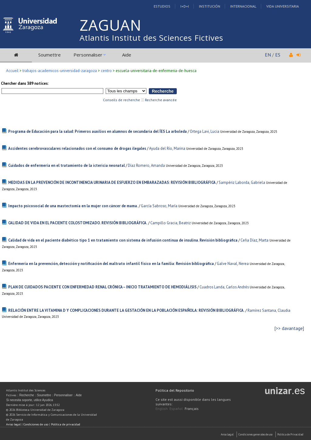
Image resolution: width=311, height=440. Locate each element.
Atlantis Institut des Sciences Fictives (151, 37)
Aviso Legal (227, 434)
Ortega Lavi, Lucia (204, 131)
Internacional (243, 6)
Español (176, 408)
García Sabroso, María (159, 205)
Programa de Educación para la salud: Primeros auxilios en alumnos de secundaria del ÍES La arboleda (97, 131)
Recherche (26, 395)
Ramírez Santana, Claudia (269, 310)
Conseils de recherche (121, 100)
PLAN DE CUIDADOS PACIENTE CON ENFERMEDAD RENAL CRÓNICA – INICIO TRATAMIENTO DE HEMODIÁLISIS (102, 287)
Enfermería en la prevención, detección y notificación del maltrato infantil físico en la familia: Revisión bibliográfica (111, 263)
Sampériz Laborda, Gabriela (242, 182)
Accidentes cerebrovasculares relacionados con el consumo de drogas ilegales (77, 148)
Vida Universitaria (282, 6)
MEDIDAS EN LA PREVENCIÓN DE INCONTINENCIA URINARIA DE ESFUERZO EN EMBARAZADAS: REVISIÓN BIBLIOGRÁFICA (112, 182)
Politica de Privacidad (290, 434)
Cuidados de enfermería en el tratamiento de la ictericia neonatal (66, 165)
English (162, 408)
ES (277, 55)
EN (268, 55)
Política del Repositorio (175, 390)
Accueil (12, 70)
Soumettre (49, 55)
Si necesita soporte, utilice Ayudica (29, 400)
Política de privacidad (65, 424)
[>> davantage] (289, 328)
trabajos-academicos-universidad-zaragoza (59, 70)
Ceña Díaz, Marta (254, 240)
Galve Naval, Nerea (233, 263)
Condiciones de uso (35, 424)
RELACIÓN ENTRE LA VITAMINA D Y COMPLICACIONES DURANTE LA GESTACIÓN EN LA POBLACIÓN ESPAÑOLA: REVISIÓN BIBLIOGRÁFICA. (126, 310)
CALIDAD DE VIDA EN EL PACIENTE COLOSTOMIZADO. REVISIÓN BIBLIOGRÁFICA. (77, 222)
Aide (126, 55)
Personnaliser (87, 55)
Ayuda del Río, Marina (167, 148)
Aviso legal (13, 424)
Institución (209, 6)
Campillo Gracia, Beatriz (170, 222)
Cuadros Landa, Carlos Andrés (224, 287)
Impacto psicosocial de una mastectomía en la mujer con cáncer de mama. (73, 205)
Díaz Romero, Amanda (146, 165)
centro (106, 70)
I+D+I (184, 6)
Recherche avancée (161, 100)
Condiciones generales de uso (255, 434)
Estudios (162, 6)
